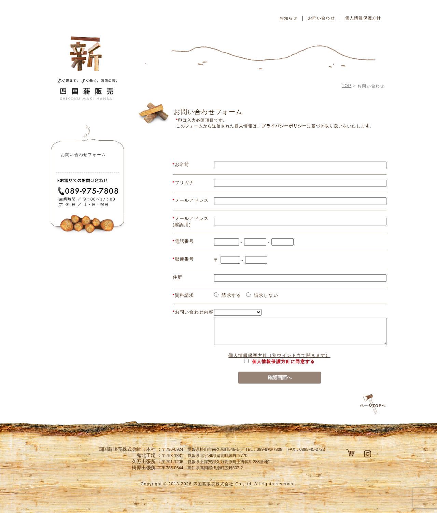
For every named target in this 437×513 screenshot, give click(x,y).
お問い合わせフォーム (83, 154)
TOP (346, 85)
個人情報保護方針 (363, 18)
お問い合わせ (321, 18)
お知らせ (289, 18)
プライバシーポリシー (284, 126)
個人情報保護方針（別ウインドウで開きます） (279, 355)
